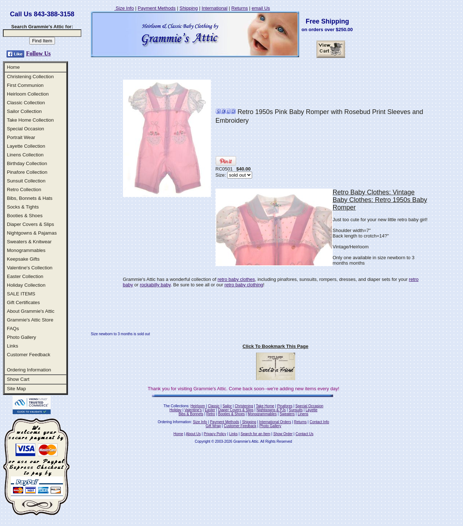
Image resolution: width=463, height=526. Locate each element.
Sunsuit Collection (26, 181)
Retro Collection (24, 189)
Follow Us (38, 53)
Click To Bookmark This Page (276, 346)
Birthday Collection (27, 163)
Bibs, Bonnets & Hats (29, 198)
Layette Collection (26, 146)
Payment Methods (157, 8)
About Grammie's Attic (30, 311)
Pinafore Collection (27, 172)
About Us (193, 434)
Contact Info (319, 422)
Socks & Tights (23, 207)
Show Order (282, 434)
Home (13, 67)
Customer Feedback (28, 354)
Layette (312, 410)
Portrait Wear (21, 137)
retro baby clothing (243, 284)
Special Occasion (25, 128)
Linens (303, 414)
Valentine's (193, 410)
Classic (214, 406)
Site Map (16, 388)
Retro (210, 414)
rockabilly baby (155, 284)
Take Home (265, 406)
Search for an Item (255, 434)
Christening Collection (30, 76)
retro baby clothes (236, 279)
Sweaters (287, 414)
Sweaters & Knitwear (29, 241)
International (214, 8)
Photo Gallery (21, 337)
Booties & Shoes (25, 215)
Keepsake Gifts (23, 259)
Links (12, 346)
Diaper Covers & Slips (30, 224)
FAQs (13, 328)
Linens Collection (25, 154)
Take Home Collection (30, 120)
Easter (210, 410)
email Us (261, 8)
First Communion (25, 85)
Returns (240, 8)
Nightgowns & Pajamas (32, 233)
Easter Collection (25, 276)
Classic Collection (26, 102)
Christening (244, 406)
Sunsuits (295, 410)
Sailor (227, 406)
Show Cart (18, 379)
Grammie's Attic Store (30, 320)
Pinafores (284, 406)
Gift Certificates (23, 302)
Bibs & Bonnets (191, 414)
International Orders (275, 422)
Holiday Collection (26, 285)
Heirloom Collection (28, 94)
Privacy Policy (215, 434)
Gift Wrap (213, 426)
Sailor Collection (24, 111)
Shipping (188, 8)
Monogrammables (26, 250)
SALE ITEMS (21, 293)
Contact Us (304, 434)
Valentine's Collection (29, 267)
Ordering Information (29, 370)
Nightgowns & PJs (271, 410)
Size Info (124, 8)
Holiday (175, 410)
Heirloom (198, 406)
